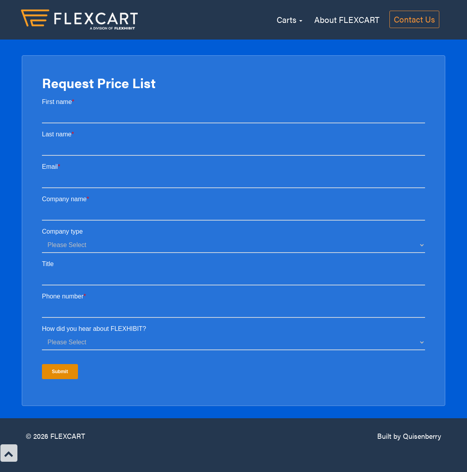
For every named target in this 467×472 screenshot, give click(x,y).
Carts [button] (289, 18)
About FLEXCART (347, 18)
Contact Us (414, 19)
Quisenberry (422, 436)
